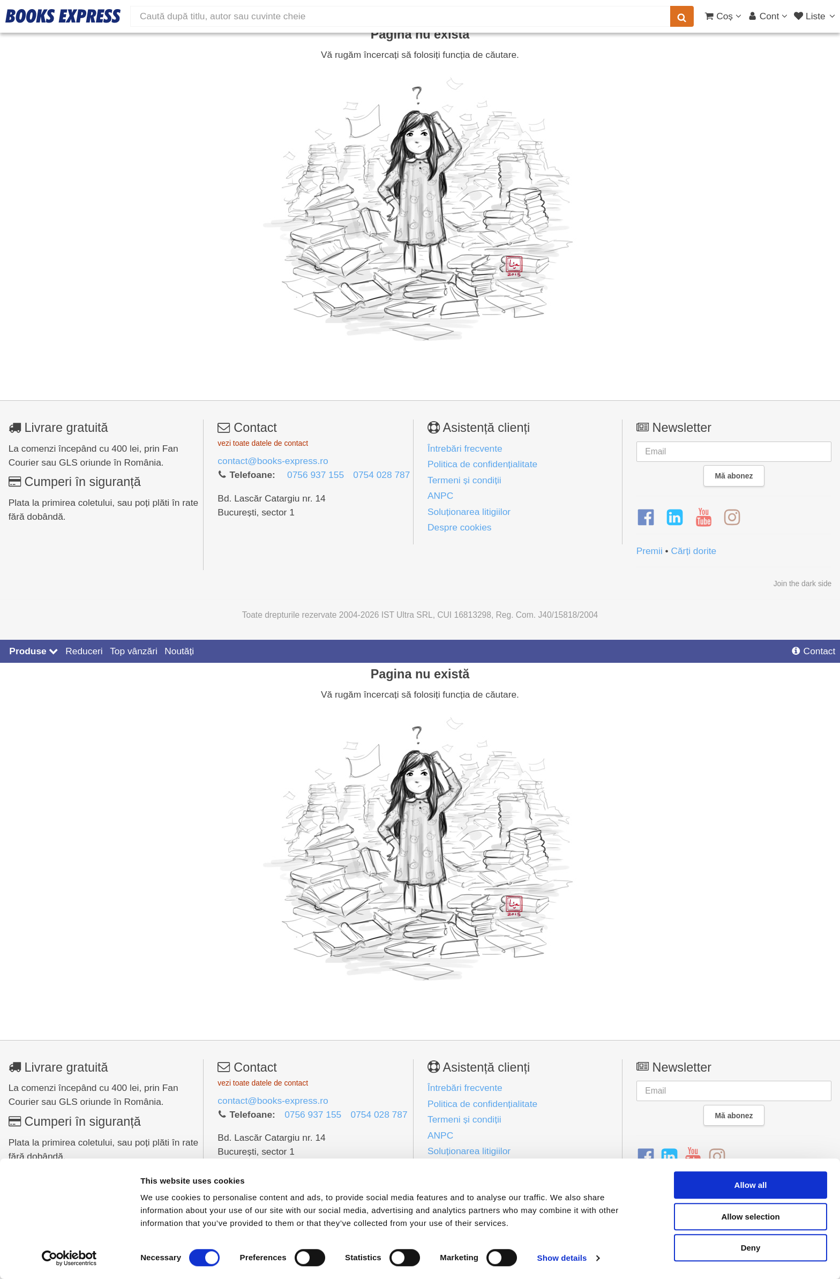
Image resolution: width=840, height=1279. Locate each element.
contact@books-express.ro (273, 460)
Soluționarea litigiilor (469, 511)
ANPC (440, 495)
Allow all (750, 1185)
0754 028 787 (381, 474)
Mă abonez (734, 476)
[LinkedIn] (674, 517)
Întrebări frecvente (465, 448)
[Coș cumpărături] (722, 16)
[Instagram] (732, 517)
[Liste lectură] (815, 16)
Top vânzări (134, 651)
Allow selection (750, 1216)
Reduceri (83, 651)
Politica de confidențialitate (482, 464)
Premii (649, 550)
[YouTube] (703, 517)
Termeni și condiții (464, 480)
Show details (562, 1257)
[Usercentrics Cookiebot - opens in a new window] (69, 1258)
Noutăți (179, 651)
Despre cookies (459, 527)
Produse (33, 651)
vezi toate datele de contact (263, 443)
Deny (751, 1247)
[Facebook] (645, 517)
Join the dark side (803, 583)
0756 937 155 (315, 474)
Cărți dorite (693, 550)
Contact (813, 651)
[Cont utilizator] (768, 16)
